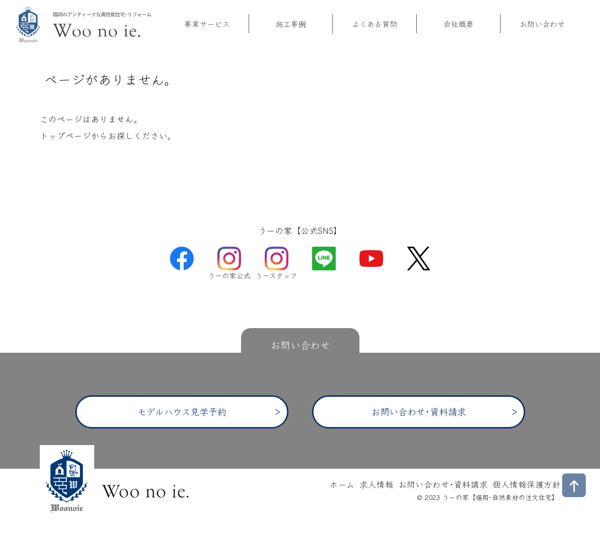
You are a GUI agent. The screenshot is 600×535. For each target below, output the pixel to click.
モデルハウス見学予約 (181, 411)
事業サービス (207, 24)
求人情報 (376, 484)
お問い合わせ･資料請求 (418, 411)
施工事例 (291, 24)
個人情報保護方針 (527, 484)
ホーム (342, 484)
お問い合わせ (542, 24)
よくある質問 (374, 24)
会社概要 (458, 24)
